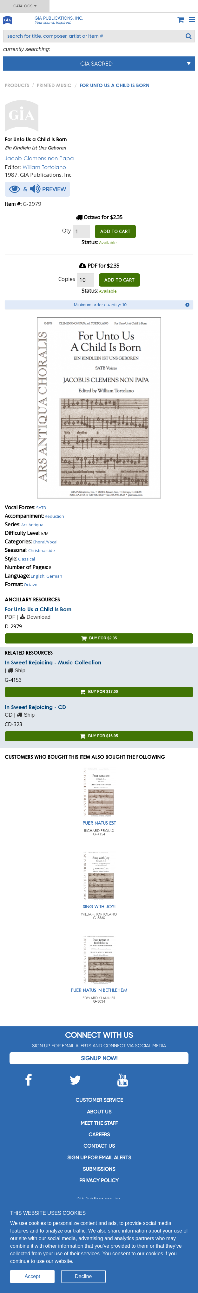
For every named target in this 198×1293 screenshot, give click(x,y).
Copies (66, 278)
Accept (32, 1276)
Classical (26, 559)
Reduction (54, 516)
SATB (41, 507)
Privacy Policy (99, 1180)
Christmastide (41, 550)
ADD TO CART (115, 231)
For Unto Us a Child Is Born (38, 609)
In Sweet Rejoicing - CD (35, 707)
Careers (99, 1134)
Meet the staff (99, 1123)
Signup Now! (99, 1058)
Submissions (99, 1169)
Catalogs (24, 6)
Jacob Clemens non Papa (39, 158)
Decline (83, 1276)
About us (99, 1112)
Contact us (99, 1146)
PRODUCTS (17, 85)
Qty (66, 230)
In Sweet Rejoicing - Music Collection (53, 662)
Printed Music (54, 85)
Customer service (99, 1100)
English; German (46, 576)
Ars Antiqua (32, 525)
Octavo (30, 584)
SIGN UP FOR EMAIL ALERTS (99, 1158)
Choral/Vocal (45, 542)
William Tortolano (44, 167)
